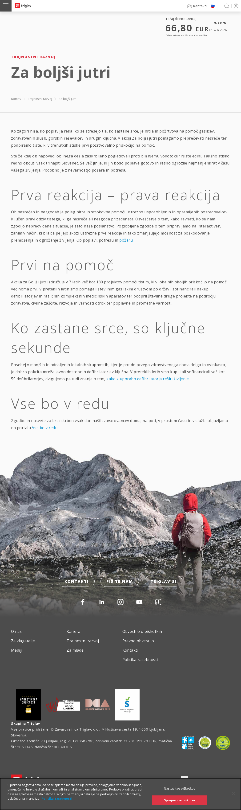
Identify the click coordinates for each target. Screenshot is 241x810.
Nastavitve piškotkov (179, 788)
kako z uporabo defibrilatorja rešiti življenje (147, 378)
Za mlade (75, 650)
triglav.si (164, 581)
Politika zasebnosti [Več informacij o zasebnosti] (56, 798)
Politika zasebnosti (140, 659)
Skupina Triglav (25, 723)
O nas (16, 631)
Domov (16, 99)
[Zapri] (233, 793)
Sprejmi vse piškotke (179, 800)
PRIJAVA (235, 6)
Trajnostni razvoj (40, 99)
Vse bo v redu (45, 427)
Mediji (16, 650)
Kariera (73, 631)
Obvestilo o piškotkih (142, 631)
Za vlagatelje (23, 640)
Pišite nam (119, 581)
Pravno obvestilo (138, 640)
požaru (126, 240)
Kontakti (76, 581)
